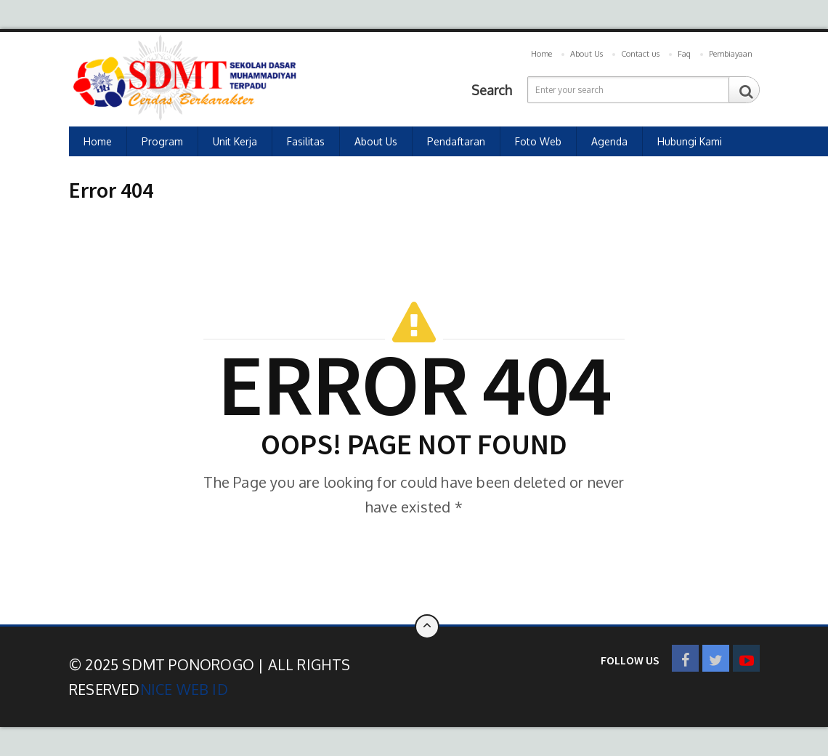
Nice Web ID (184, 689)
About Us (586, 54)
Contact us (640, 54)
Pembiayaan (730, 54)
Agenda (609, 141)
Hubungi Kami (689, 141)
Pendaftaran (456, 141)
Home (541, 54)
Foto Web (538, 141)
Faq (684, 54)
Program (162, 141)
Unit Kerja (235, 141)
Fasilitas (306, 141)
